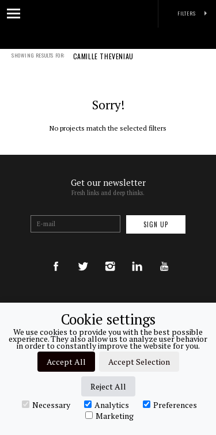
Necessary (46, 404)
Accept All (66, 361)
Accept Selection (139, 361)
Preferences (170, 404)
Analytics (106, 404)
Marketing (109, 415)
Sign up (155, 224)
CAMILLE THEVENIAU (103, 64)
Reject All (108, 386)
